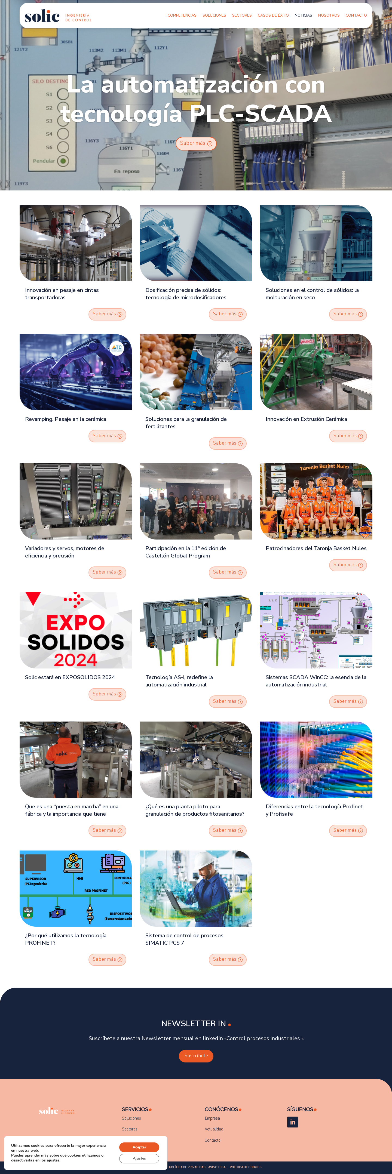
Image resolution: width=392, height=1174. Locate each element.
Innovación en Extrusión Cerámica (306, 419)
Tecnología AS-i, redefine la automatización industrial (179, 681)
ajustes (53, 1160)
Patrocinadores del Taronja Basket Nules (316, 548)
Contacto (356, 15)
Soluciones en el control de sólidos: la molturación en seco (312, 293)
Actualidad (214, 1129)
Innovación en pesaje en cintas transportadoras (62, 293)
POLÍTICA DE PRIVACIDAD (187, 1167)
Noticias (303, 15)
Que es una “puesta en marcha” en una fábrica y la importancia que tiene (71, 810)
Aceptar (139, 1147)
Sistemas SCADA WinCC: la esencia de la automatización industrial (316, 681)
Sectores (242, 15)
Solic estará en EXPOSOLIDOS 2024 (70, 677)
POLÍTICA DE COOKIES (246, 1167)
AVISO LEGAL (217, 1167)
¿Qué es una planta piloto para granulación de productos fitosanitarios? (194, 810)
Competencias (182, 15)
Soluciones (214, 15)
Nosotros (329, 15)
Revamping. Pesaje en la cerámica (65, 419)
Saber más (192, 143)
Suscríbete (196, 1056)
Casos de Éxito (273, 15)
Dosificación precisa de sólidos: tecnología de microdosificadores (185, 293)
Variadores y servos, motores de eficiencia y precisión (64, 552)
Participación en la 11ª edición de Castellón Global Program (185, 552)
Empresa (212, 1119)
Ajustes (139, 1158)
